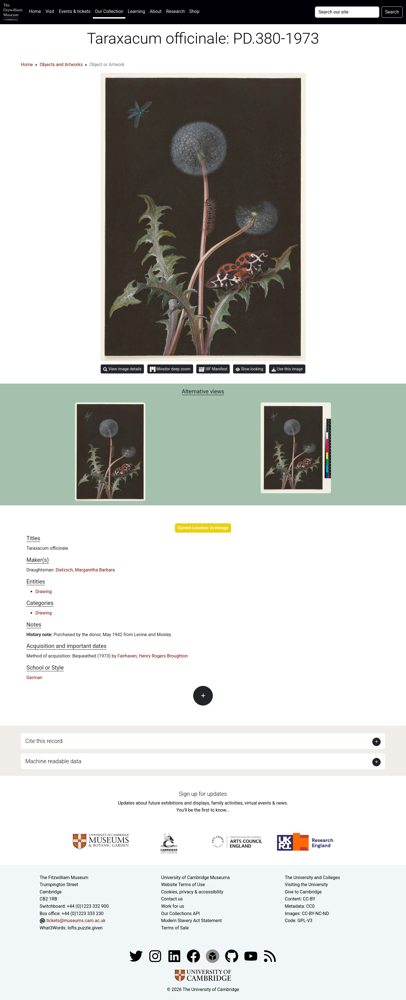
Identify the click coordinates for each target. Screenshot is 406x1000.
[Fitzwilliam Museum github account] (232, 956)
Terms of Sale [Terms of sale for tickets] (175, 928)
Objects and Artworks (61, 64)
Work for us (172, 906)
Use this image (287, 369)
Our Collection (109, 11)
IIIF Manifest (213, 369)
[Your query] (347, 12)
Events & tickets (75, 11)
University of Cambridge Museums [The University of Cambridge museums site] (195, 877)
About (156, 11)
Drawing (43, 591)
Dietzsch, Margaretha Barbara (85, 570)
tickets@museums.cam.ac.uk (75, 920)
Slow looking (249, 369)
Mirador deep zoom (170, 369)
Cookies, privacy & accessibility (192, 892)
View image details (122, 369)
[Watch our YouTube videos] (251, 956)
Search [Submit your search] (392, 12)
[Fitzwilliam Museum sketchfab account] (213, 956)
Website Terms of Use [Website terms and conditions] (183, 884)
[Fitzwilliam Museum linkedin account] (194, 956)
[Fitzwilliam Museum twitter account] (136, 956)
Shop (194, 11)
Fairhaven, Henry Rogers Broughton (153, 656)
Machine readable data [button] (53, 761)
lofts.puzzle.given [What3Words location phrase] (84, 928)
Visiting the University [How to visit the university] (306, 884)
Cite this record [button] (43, 741)
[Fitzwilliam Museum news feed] (270, 956)
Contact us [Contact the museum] (172, 899)
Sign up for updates (203, 793)
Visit (50, 11)
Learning (136, 11)
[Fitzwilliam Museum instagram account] (155, 956)
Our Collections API (180, 913)
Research (175, 11)
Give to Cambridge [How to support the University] (303, 892)
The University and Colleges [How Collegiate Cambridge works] (312, 877)
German (34, 677)
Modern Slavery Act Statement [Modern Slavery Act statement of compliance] (191, 920)
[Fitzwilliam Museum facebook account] (174, 956)
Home (36, 11)
